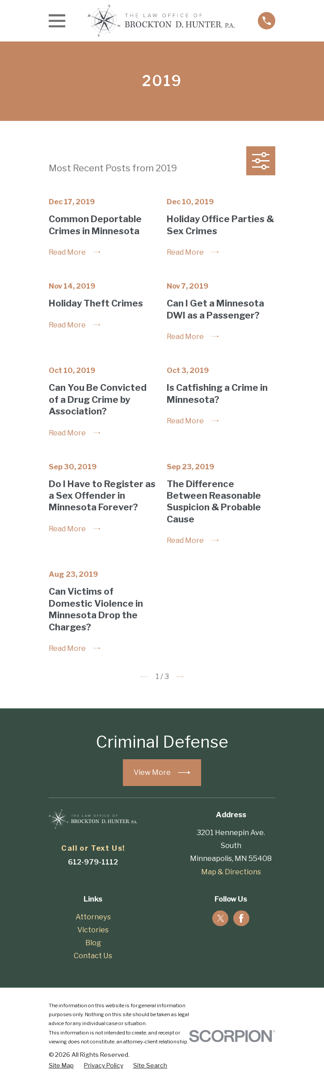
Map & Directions (231, 871)
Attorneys (93, 916)
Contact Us (93, 955)
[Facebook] (241, 918)
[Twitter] (220, 918)
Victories (93, 929)
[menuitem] (61, 1065)
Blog (93, 942)
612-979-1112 (93, 861)
